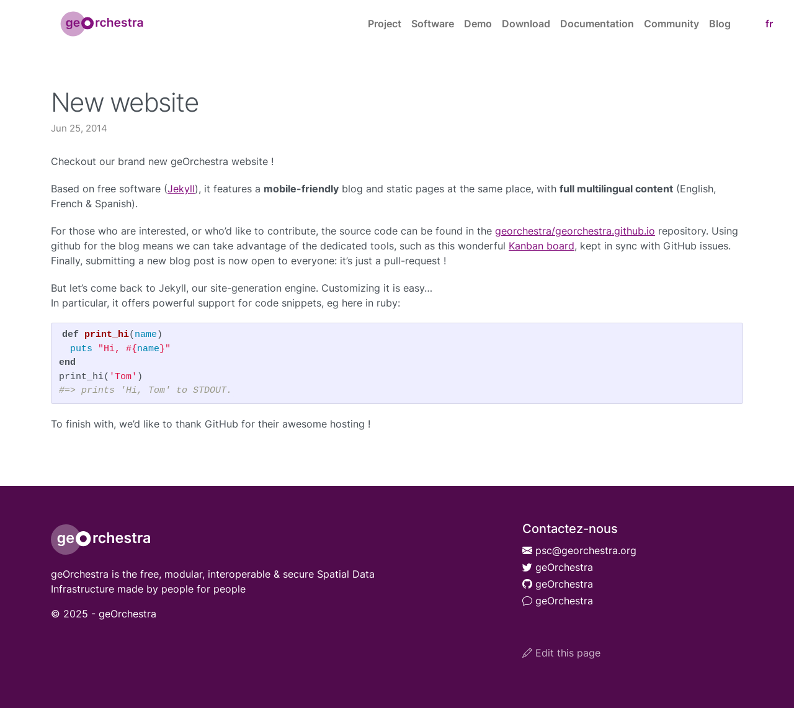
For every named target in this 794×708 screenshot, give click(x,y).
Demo (478, 23)
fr (769, 23)
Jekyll (181, 188)
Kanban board (541, 246)
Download (526, 23)
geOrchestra (557, 567)
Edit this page (561, 653)
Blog (720, 23)
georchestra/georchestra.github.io (575, 231)
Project (384, 23)
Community (671, 23)
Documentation (597, 23)
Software (432, 23)
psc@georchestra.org (579, 550)
